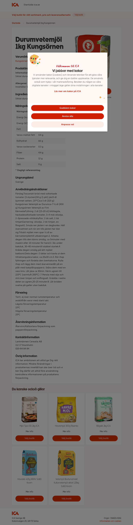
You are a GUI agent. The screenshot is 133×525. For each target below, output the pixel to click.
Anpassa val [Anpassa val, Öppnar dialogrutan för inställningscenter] (67, 124)
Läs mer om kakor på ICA (67, 91)
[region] (67, 92)
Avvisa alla (67, 116)
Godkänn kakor (68, 108)
